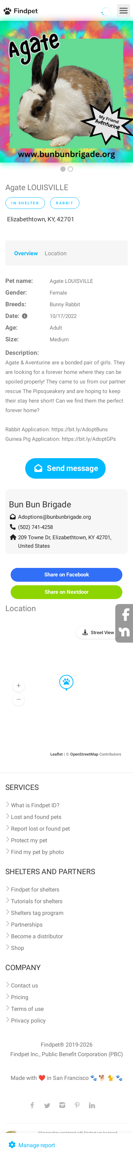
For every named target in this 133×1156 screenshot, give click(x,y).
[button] (61, 675)
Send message (65, 468)
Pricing (19, 997)
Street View (102, 632)
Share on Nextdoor (66, 592)
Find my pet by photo (37, 852)
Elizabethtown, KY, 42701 (40, 219)
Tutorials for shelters (36, 901)
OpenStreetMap (84, 754)
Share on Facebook (66, 574)
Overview (26, 253)
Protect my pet (29, 840)
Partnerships (27, 924)
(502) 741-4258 (35, 527)
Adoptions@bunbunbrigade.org (54, 517)
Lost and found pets (36, 817)
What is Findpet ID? (35, 805)
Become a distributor (37, 936)
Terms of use (27, 1009)
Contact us (24, 985)
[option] (66, 92)
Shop (17, 948)
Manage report (31, 1145)
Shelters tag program (37, 913)
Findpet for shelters (35, 889)
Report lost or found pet (40, 828)
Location (56, 253)
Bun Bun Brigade (40, 504)
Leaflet (56, 754)
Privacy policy (28, 1020)
